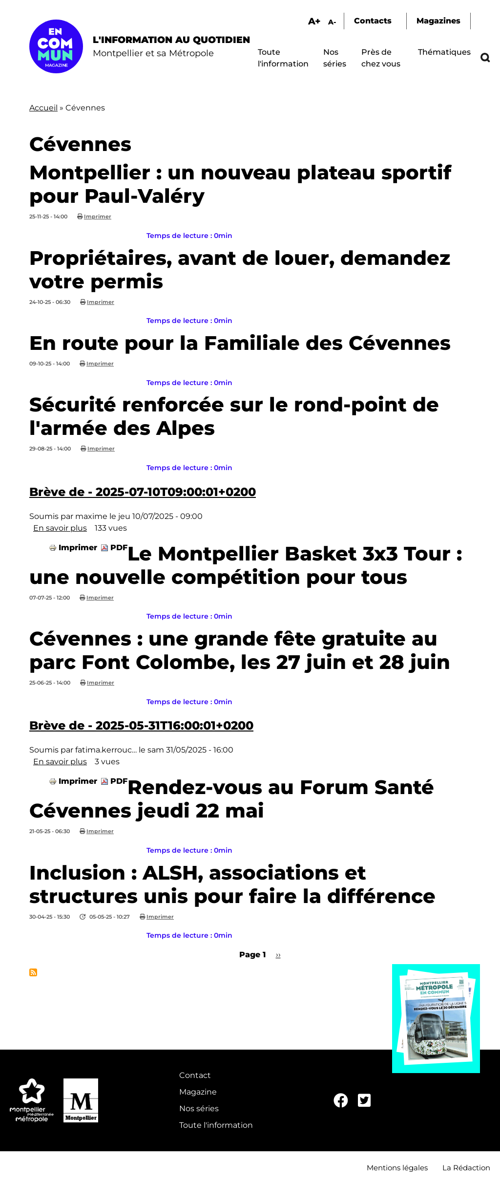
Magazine (198, 1092)
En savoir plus (60, 528)
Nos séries (199, 1108)
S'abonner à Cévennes (33, 972)
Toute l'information (216, 1125)
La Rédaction (466, 1167)
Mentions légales (397, 1167)
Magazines (438, 20)
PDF (118, 547)
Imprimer (97, 216)
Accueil (43, 107)
